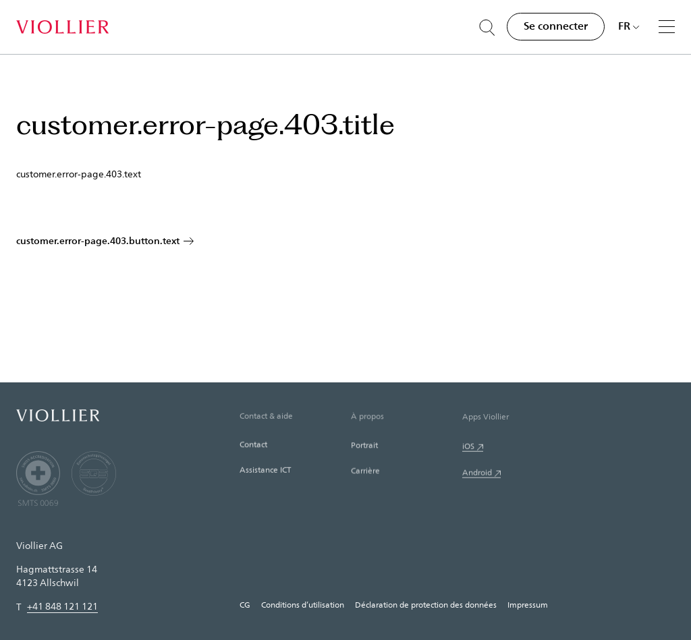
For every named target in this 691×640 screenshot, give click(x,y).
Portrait (364, 446)
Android (477, 474)
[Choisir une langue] (628, 25)
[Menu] (666, 26)
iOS (468, 447)
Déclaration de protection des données (426, 604)
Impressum (527, 604)
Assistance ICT (265, 470)
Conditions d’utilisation (302, 604)
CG (245, 604)
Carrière (365, 472)
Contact (253, 445)
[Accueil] (62, 27)
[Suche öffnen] (487, 28)
